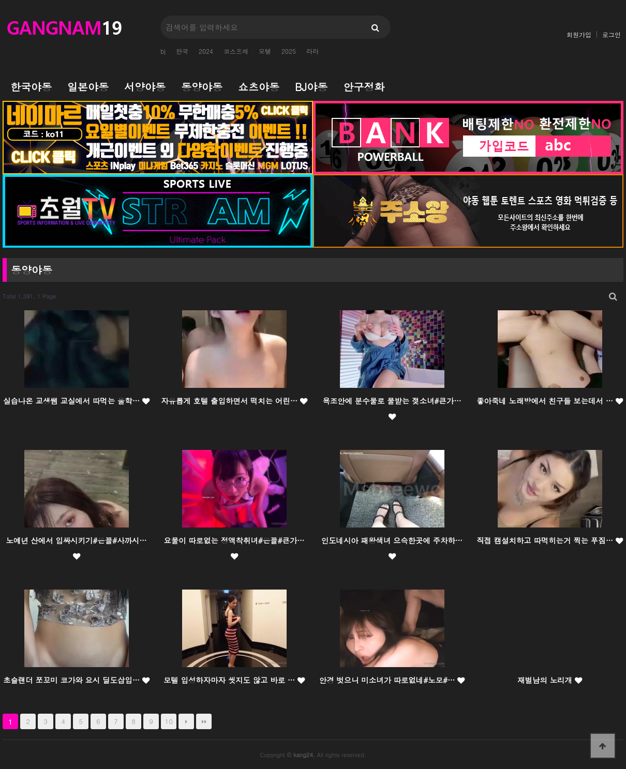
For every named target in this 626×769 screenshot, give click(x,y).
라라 (312, 51)
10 (169, 721)
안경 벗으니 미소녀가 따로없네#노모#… (392, 680)
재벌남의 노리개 (549, 680)
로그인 (611, 34)
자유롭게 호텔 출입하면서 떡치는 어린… (234, 401)
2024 (206, 51)
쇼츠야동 (258, 86)
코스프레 (235, 51)
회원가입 (579, 34)
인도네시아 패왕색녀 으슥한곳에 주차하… (392, 547)
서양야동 (145, 86)
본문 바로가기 (0, 0)
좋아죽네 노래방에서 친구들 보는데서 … (549, 401)
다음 (186, 721)
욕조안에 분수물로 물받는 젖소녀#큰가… (391, 408)
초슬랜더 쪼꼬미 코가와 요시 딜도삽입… (76, 680)
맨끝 (204, 721)
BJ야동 (311, 86)
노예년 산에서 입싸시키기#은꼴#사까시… (76, 547)
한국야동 (31, 86)
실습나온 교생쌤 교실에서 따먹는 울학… (76, 401)
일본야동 (88, 86)
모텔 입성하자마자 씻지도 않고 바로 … (234, 680)
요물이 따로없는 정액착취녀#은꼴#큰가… (233, 547)
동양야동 (201, 86)
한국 (182, 51)
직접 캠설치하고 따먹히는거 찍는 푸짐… (549, 540)
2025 (288, 51)
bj (163, 51)
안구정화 (363, 86)
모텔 (265, 51)
